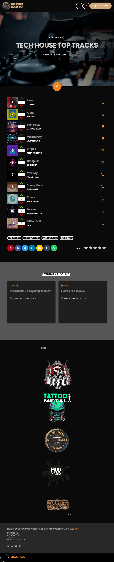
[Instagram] (16, 546)
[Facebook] (20, 546)
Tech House (67, 238)
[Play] (86, 6)
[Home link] (13, 6)
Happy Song (57, 37)
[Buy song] (102, 102)
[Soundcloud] (12, 546)
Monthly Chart (32, 238)
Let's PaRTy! (100, 6)
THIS (76, 528)
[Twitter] (8, 546)
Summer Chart (50, 238)
